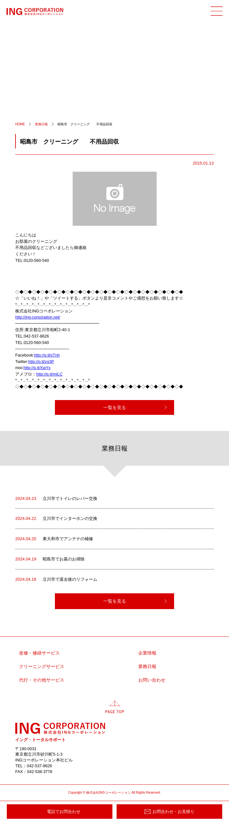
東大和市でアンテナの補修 (54, 538)
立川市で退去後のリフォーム (56, 579)
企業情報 (147, 653)
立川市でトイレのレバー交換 (56, 498)
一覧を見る (114, 407)
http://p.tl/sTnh (47, 355)
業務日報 (147, 666)
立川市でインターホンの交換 (56, 518)
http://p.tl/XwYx (37, 368)
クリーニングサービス (41, 666)
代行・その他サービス (41, 680)
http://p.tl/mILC (49, 374)
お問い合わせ (151, 680)
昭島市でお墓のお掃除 (50, 559)
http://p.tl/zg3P (41, 361)
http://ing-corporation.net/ (37, 317)
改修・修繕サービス (39, 653)
